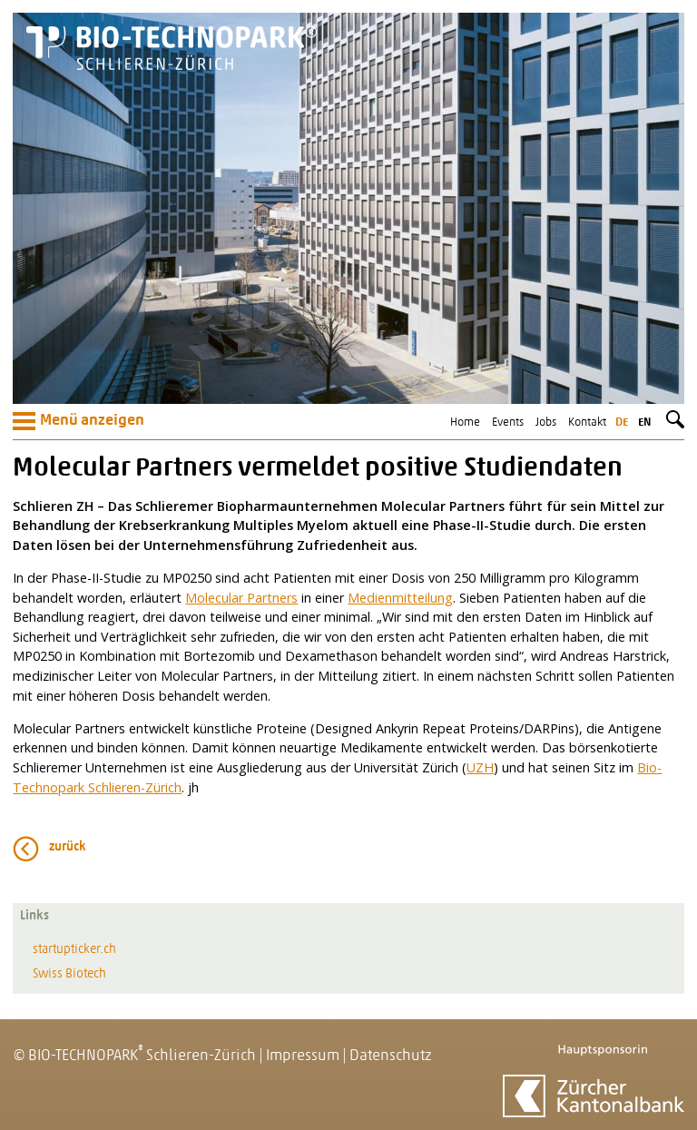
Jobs (545, 422)
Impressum (302, 1056)
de (621, 422)
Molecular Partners (241, 597)
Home (465, 422)
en (644, 422)
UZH (480, 767)
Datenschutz (390, 1056)
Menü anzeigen (78, 421)
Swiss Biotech (69, 974)
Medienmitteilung (400, 597)
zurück (67, 847)
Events (508, 422)
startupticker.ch (74, 950)
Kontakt (587, 422)
